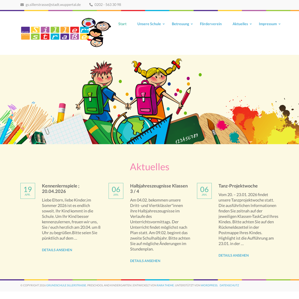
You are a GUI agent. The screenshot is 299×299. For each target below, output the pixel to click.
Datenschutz (229, 285)
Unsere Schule (149, 24)
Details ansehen (57, 250)
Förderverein (211, 24)
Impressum (268, 24)
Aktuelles (240, 24)
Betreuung (180, 24)
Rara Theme (165, 285)
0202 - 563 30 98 (105, 4)
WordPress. (209, 285)
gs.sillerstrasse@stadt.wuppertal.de (50, 4)
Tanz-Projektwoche (238, 185)
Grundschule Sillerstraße (66, 285)
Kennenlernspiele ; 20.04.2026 (60, 188)
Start (122, 24)
